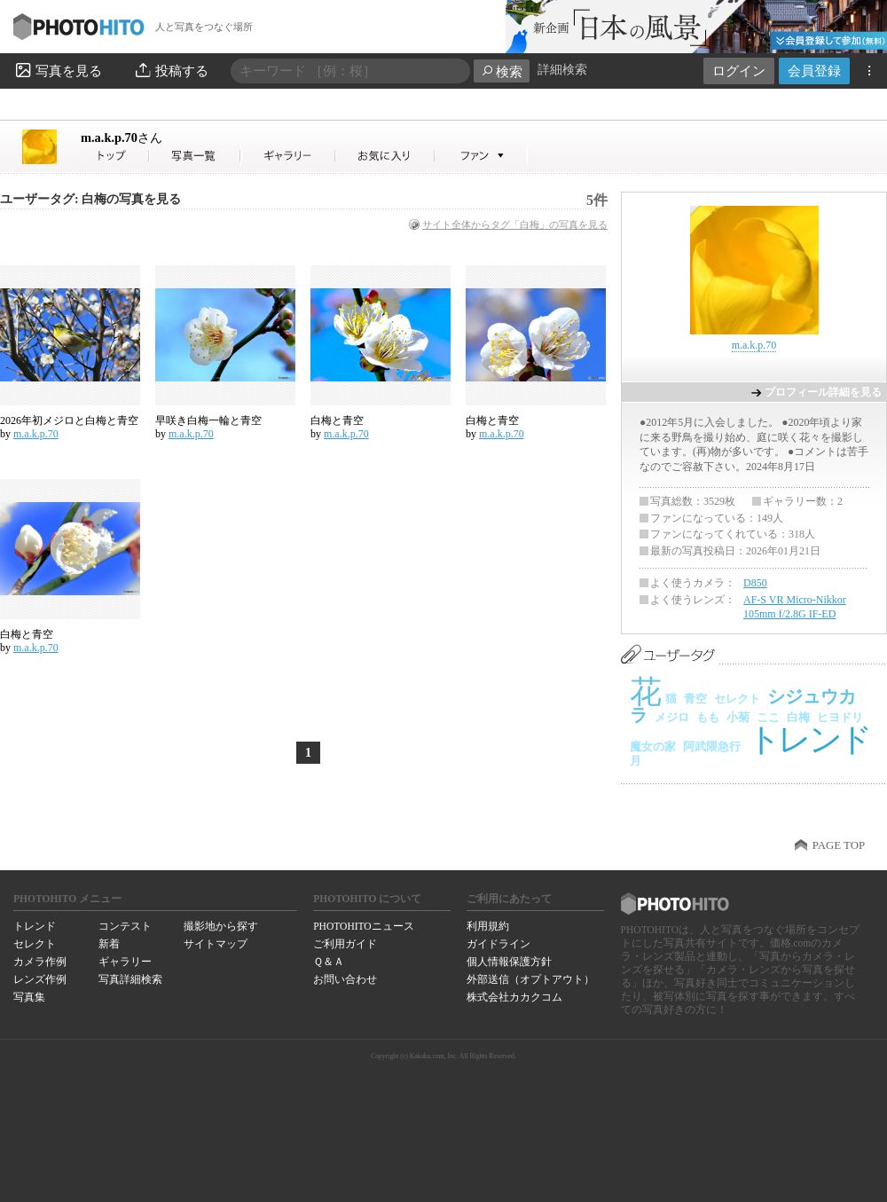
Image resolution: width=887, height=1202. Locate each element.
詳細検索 (562, 69)
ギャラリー (125, 961)
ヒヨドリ (840, 717)
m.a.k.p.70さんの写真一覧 (195, 155)
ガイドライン (498, 944)
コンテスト (125, 926)
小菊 (738, 717)
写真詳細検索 (130, 979)
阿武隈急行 (712, 746)
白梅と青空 (337, 420)
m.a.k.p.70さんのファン (481, 155)
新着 (109, 944)
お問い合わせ (345, 979)
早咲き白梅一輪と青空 (208, 420)
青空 (695, 698)
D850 (755, 583)
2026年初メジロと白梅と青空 (69, 420)
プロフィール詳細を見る (823, 392)
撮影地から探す (221, 926)
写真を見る (57, 70)
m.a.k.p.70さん (115, 155)
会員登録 (814, 70)
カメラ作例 (40, 961)
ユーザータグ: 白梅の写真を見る (90, 199)
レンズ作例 (40, 979)
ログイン (738, 70)
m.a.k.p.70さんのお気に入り (385, 155)
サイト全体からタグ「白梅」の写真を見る (515, 224)
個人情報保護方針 (509, 961)
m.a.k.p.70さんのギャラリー (288, 155)
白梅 (798, 717)
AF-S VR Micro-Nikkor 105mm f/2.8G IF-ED (794, 606)
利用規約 (488, 926)
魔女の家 (653, 746)
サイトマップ (215, 944)
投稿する (170, 70)
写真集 (29, 997)
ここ (768, 717)
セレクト (737, 698)
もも (707, 717)
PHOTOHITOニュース (363, 926)
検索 (501, 71)
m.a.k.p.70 (121, 137)
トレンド (808, 739)
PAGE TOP (838, 845)
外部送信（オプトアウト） (530, 979)
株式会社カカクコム (514, 997)
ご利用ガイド (345, 944)
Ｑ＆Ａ (328, 961)
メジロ (672, 717)
